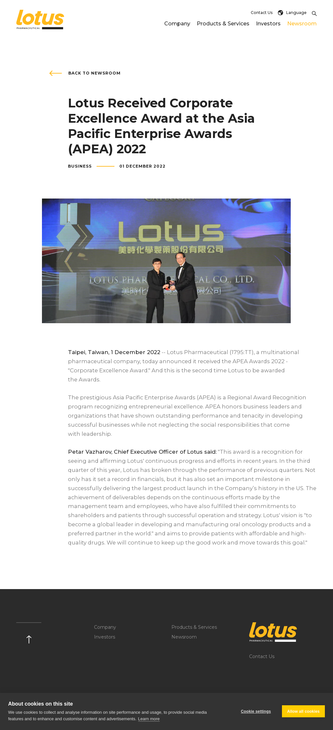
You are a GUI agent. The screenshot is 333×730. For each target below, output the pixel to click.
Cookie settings (256, 711)
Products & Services (223, 24)
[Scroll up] (28, 632)
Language (292, 12)
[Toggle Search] (314, 13)
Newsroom (302, 24)
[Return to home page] (40, 19)
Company (177, 24)
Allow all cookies (303, 711)
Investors (268, 24)
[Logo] (283, 632)
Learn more (149, 718)
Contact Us (262, 12)
